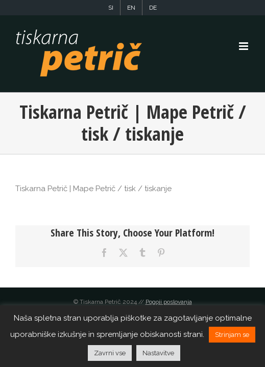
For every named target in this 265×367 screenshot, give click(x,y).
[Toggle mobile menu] (244, 46)
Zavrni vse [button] (110, 353)
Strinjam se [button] (232, 334)
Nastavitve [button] (158, 353)
